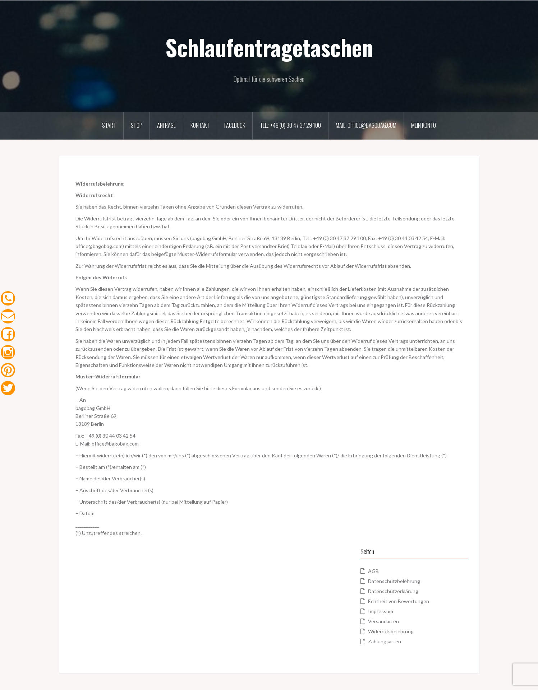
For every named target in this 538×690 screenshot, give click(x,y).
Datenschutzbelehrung (394, 581)
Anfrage (166, 125)
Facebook (234, 125)
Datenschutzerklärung (393, 591)
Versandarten (383, 621)
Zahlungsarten (384, 641)
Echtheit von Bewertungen (398, 601)
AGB (373, 571)
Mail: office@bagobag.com (366, 125)
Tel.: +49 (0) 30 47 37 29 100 (290, 125)
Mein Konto (423, 125)
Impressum (380, 611)
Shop (136, 125)
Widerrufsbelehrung (391, 631)
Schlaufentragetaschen (269, 47)
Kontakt (200, 125)
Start (109, 125)
